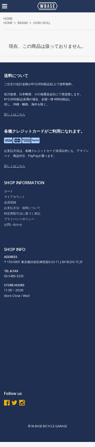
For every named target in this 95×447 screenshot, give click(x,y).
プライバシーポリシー (19, 219)
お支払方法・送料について (22, 208)
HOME (8, 18)
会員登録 (10, 202)
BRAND (23, 23)
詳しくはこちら (14, 114)
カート (8, 191)
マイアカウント (14, 197)
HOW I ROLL (41, 23)
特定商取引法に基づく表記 (22, 213)
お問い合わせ (13, 224)
